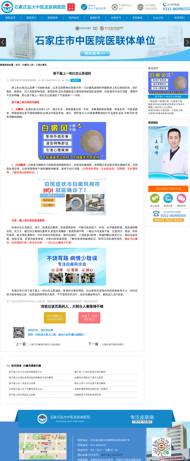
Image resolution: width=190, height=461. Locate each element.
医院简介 (32, 17)
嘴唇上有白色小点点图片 (160, 107)
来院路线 (137, 17)
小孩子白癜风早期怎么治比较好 (44, 344)
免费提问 (75, 80)
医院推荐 (53, 17)
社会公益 (158, 17)
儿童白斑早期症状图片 (113, 344)
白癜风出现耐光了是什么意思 (88, 377)
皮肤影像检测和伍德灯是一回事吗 (91, 389)
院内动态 (74, 17)
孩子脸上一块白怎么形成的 (168, 96)
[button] (3, 42)
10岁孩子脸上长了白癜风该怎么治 (25, 389)
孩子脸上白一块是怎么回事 (22, 383)
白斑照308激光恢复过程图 (161, 113)
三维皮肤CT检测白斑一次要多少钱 (165, 101)
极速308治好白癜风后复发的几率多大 (166, 104)
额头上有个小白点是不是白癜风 (89, 383)
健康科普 (95, 17)
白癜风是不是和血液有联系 (87, 395)
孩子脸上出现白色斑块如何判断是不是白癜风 (31, 377)
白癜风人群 (27, 65)
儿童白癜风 (41, 65)
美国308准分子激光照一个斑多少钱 (165, 110)
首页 (18, 65)
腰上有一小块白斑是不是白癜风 (89, 372)
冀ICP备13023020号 (112, 455)
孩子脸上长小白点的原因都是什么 (25, 372)
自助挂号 (116, 17)
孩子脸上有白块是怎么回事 (22, 395)
